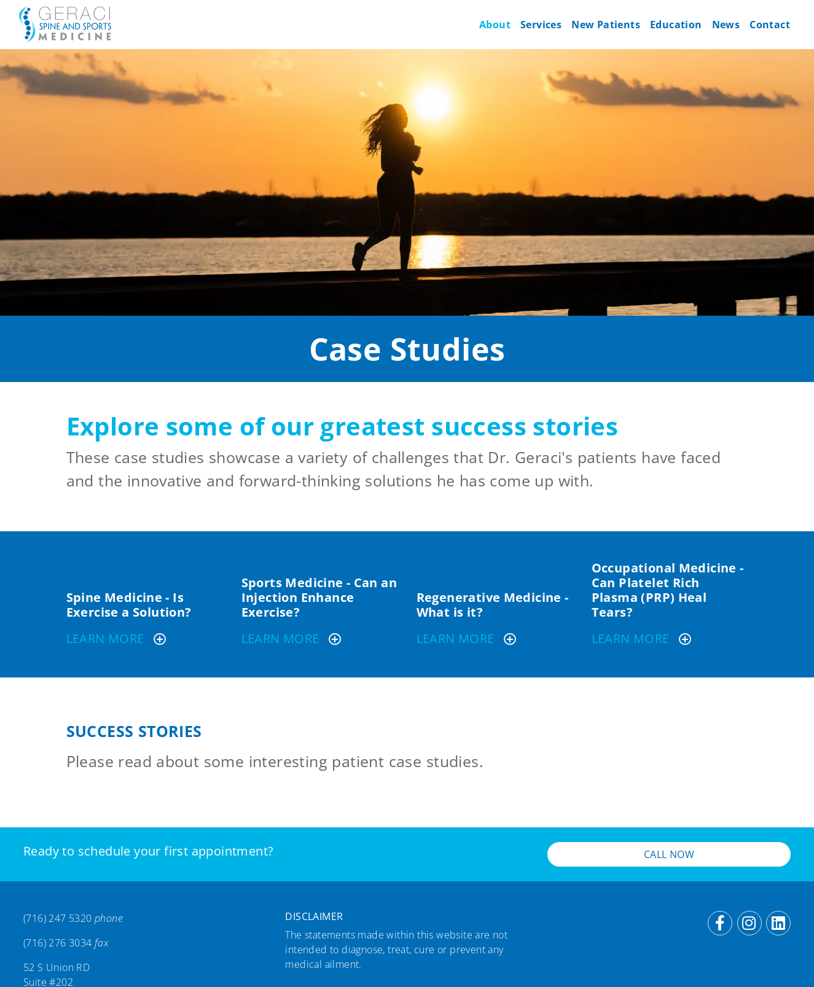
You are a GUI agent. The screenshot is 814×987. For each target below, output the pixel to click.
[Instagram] (749, 923)
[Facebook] (720, 923)
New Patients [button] (605, 24)
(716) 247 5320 (57, 918)
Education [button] (676, 24)
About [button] (495, 24)
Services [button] (541, 24)
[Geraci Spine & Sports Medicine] (65, 24)
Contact (769, 24)
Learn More (117, 638)
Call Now (669, 854)
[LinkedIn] (778, 923)
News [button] (726, 24)
